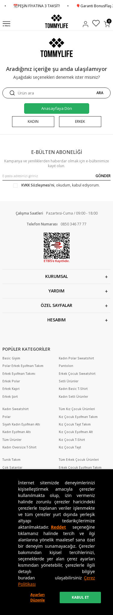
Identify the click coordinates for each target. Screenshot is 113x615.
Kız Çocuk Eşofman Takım (78, 417)
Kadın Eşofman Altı (16, 432)
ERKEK (80, 121)
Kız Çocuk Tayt (70, 447)
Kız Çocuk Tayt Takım (75, 424)
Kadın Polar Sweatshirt (76, 358)
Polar (6, 417)
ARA (99, 93)
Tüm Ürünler (11, 440)
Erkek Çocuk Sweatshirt (77, 374)
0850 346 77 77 (73, 224)
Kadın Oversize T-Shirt (19, 447)
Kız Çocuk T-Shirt (72, 440)
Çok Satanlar (12, 468)
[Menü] (6, 24)
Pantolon (66, 366)
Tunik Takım (11, 460)
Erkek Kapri (11, 389)
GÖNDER (103, 175)
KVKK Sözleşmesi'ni (37, 185)
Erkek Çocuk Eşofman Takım (80, 468)
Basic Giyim (11, 358)
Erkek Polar (11, 381)
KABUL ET (80, 597)
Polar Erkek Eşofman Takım (22, 366)
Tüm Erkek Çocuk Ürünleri (79, 460)
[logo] (56, 21)
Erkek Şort (10, 397)
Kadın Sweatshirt (15, 409)
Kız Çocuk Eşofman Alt (76, 432)
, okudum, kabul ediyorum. (56, 185)
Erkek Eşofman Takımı (18, 374)
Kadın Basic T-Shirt (73, 389)
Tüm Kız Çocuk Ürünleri (77, 409)
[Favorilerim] (96, 24)
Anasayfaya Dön (56, 108)
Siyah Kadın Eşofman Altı (21, 424)
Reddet (58, 527)
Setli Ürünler (68, 381)
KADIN (33, 121)
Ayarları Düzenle (37, 597)
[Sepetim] (107, 24)
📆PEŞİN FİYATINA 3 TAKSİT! (42, 6)
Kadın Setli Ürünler (73, 397)
